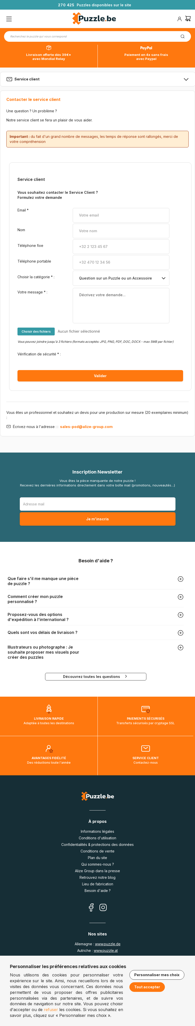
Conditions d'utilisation (97, 838)
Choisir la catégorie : (35, 277)
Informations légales (97, 831)
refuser (51, 1009)
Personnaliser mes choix (157, 975)
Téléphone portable (34, 261)
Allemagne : (98, 944)
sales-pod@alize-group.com (86, 426)
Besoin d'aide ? (98, 890)
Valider (100, 376)
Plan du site (97, 858)
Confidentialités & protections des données (97, 844)
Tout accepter (147, 987)
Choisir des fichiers (36, 331)
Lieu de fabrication (97, 884)
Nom (21, 230)
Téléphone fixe (30, 245)
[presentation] (111, 358)
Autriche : (97, 950)
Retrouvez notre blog (97, 877)
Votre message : (32, 292)
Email (23, 210)
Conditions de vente (97, 851)
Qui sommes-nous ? (97, 864)
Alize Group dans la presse (97, 871)
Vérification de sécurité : (39, 354)
